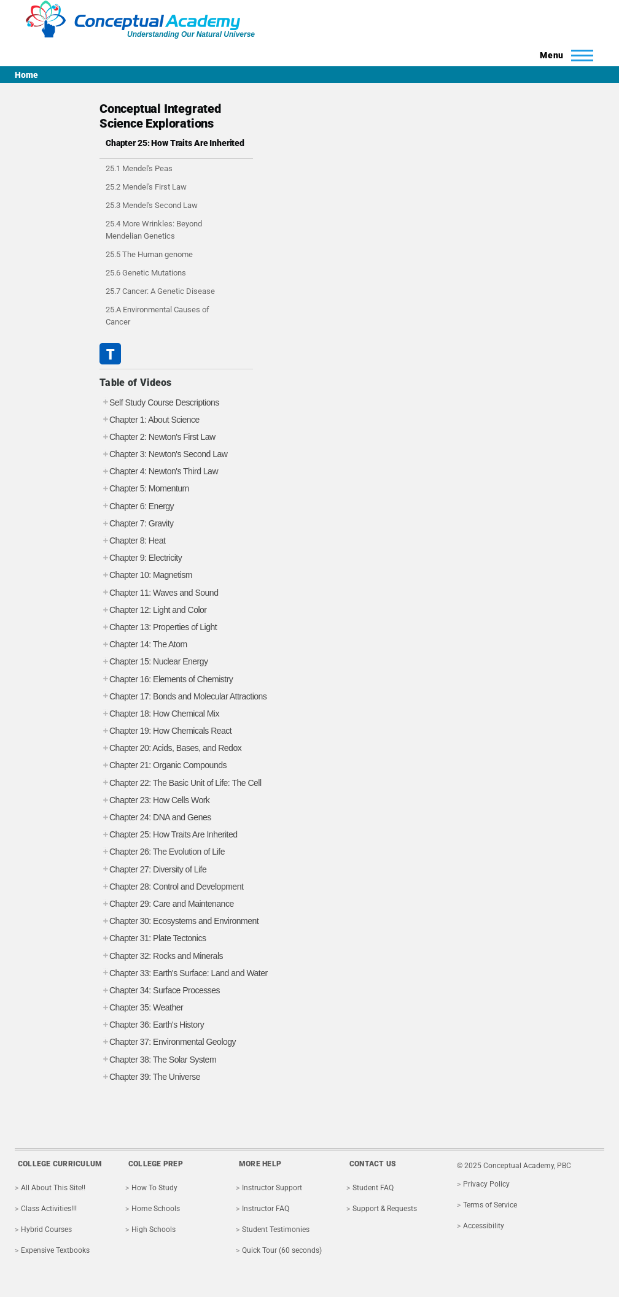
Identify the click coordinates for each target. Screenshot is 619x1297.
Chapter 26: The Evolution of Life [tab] (162, 852)
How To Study (154, 1187)
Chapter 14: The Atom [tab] (143, 644)
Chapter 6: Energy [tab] (136, 506)
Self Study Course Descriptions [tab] (159, 403)
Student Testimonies (276, 1229)
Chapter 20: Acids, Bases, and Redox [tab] (170, 748)
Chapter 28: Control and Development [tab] (171, 887)
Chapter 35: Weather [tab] (141, 1008)
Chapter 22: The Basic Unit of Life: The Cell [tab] (180, 783)
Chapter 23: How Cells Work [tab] (154, 800)
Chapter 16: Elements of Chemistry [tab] (166, 679)
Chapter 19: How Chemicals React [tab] (165, 731)
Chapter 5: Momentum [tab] (144, 488)
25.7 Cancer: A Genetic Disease (160, 291)
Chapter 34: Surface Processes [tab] (159, 990)
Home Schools (155, 1208)
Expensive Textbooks (55, 1250)
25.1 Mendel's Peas (139, 168)
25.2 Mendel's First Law (146, 186)
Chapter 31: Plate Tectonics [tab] (152, 938)
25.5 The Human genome (149, 254)
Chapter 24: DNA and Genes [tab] (155, 817)
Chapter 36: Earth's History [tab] (151, 1025)
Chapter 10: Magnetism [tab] (145, 575)
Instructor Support (272, 1187)
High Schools (153, 1229)
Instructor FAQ (265, 1208)
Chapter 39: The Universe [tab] (149, 1077)
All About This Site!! (53, 1187)
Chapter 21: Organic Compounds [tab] (163, 765)
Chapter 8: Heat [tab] (132, 541)
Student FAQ (373, 1187)
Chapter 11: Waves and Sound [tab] (158, 593)
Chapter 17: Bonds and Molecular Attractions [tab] (183, 696)
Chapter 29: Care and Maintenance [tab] (166, 904)
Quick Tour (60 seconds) (282, 1250)
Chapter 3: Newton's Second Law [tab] (163, 454)
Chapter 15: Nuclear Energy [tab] (153, 661)
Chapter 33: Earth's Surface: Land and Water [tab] (183, 973)
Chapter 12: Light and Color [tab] (153, 610)
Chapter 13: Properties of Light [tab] (158, 627)
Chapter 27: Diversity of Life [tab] (152, 869)
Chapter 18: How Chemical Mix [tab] (159, 714)
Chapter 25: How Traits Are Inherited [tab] (168, 834)
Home (26, 75)
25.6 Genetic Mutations (146, 272)
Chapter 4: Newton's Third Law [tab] (158, 471)
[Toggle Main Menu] (563, 55)
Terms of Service (490, 1205)
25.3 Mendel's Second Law (152, 205)
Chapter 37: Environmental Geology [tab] (167, 1042)
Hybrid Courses (46, 1229)
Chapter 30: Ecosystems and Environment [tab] (179, 921)
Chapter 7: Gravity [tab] (136, 523)
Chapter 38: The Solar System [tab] (157, 1060)
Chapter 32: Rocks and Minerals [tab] (161, 956)
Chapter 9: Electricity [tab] (140, 558)
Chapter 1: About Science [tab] (149, 420)
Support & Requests (384, 1208)
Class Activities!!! (49, 1208)
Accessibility (483, 1226)
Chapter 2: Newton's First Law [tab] (157, 437)
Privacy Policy (486, 1184)
